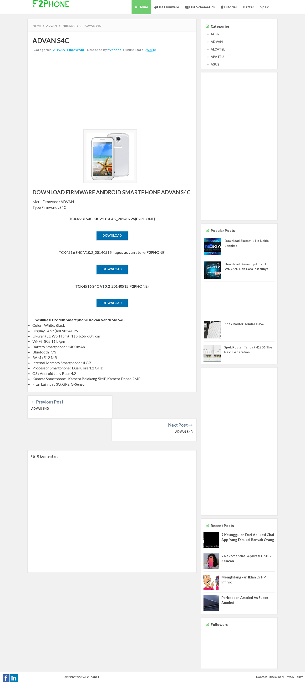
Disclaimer (276, 677)
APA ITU (217, 57)
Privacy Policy (294, 677)
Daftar (248, 7)
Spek (264, 7)
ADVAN (59, 50)
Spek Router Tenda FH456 (244, 324)
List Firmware (166, 7)
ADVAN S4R (184, 408)
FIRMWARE (76, 50)
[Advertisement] (112, 91)
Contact (261, 677)
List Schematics (200, 7)
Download (112, 235)
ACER (215, 34)
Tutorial (229, 7)
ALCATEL (218, 49)
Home (141, 7)
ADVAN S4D (40, 408)
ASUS (215, 64)
